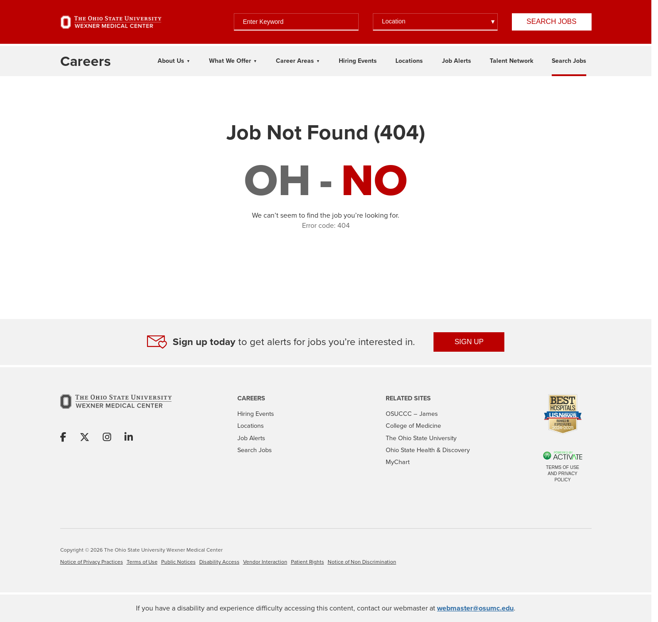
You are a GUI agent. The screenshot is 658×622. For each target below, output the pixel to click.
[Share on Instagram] (107, 437)
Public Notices (178, 562)
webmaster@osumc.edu (475, 608)
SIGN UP (469, 342)
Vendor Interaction (265, 562)
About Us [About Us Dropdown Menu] (171, 60)
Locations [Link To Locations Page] (409, 60)
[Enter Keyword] (296, 22)
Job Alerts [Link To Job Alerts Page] (456, 60)
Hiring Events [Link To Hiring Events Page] (358, 60)
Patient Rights (307, 562)
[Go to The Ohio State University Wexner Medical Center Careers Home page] (85, 61)
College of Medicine (413, 425)
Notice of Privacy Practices (91, 562)
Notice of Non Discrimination (362, 562)
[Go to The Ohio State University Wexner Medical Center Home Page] (111, 22)
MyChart (398, 462)
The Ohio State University (421, 438)
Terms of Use (142, 562)
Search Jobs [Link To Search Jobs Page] (569, 60)
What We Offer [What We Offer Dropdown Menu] (230, 60)
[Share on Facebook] (63, 437)
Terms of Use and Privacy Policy (562, 473)
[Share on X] (84, 437)
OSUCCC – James (412, 414)
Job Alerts (251, 438)
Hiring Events (255, 414)
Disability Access (219, 562)
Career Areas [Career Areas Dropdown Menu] (295, 60)
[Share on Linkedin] (128, 437)
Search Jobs (551, 21)
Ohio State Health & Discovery (428, 450)
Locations (250, 425)
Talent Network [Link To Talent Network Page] (511, 60)
